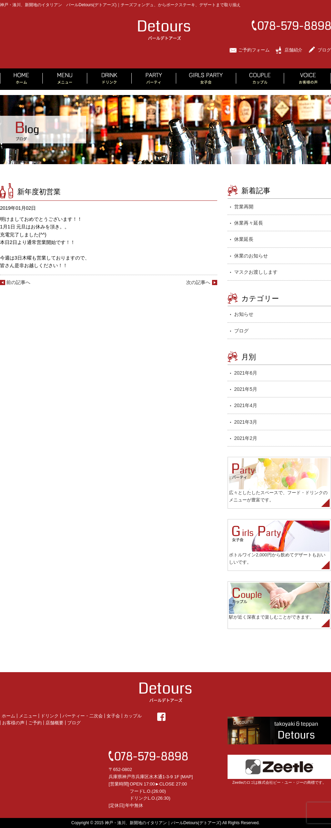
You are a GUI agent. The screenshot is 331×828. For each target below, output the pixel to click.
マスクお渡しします (256, 272)
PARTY (154, 79)
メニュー (28, 715)
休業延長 (243, 239)
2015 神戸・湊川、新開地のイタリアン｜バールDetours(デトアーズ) (157, 822)
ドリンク (50, 715)
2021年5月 (245, 389)
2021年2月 (245, 438)
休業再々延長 (248, 223)
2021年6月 (245, 373)
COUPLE (260, 79)
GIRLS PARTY (206, 79)
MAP (186, 776)
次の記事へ (198, 282)
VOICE (307, 79)
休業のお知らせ (251, 255)
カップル (133, 715)
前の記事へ (18, 282)
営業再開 (243, 206)
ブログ (324, 50)
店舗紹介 (293, 50)
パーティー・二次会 (82, 715)
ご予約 (35, 722)
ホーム (8, 715)
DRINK (109, 79)
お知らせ (243, 314)
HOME (21, 79)
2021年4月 (245, 405)
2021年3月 (245, 422)
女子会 (113, 715)
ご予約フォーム (254, 50)
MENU (65, 79)
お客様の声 (13, 722)
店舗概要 (54, 722)
